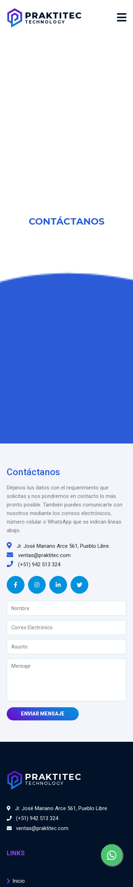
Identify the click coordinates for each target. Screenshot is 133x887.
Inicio (18, 881)
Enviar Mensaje (43, 714)
